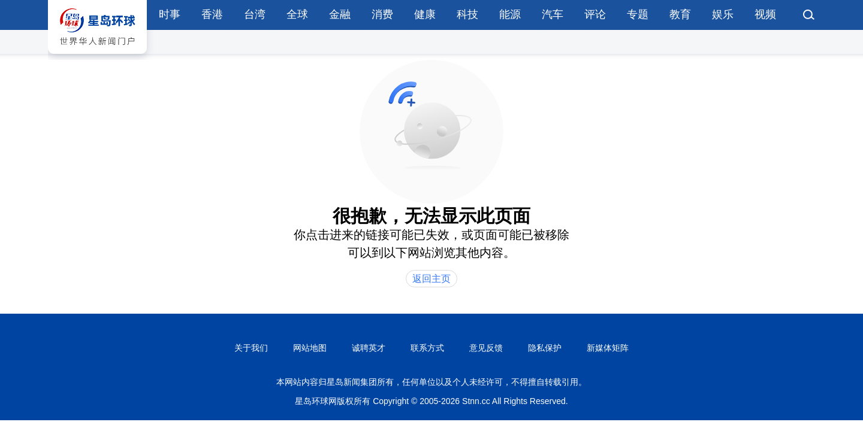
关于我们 (251, 348)
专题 (637, 14)
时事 (169, 14)
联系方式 (427, 348)
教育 (680, 14)
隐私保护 (545, 348)
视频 (765, 14)
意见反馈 (486, 348)
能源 (510, 14)
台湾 (254, 14)
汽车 (552, 14)
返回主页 (431, 279)
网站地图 (310, 348)
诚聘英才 (368, 348)
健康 (425, 14)
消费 (382, 14)
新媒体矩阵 (608, 348)
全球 (297, 14)
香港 (212, 14)
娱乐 (723, 14)
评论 (595, 14)
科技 (467, 14)
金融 (340, 14)
